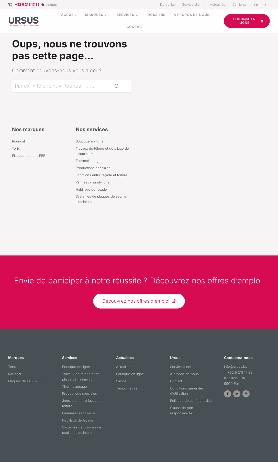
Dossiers (156, 15)
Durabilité (167, 4)
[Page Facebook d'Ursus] (227, 403)
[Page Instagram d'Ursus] (246, 403)
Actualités (217, 4)
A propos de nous (191, 15)
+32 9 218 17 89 (27, 4)
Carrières (239, 4)
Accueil (69, 15)
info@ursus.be (236, 376)
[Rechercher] (71, 114)
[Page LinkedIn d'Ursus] (236, 403)
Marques (94, 15)
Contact (135, 27)
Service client (192, 4)
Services (125, 15)
